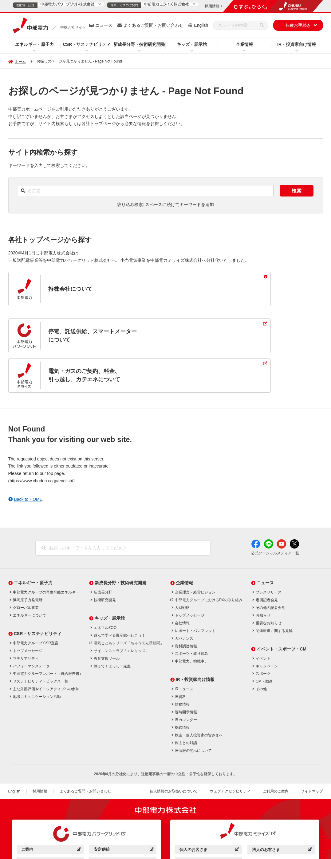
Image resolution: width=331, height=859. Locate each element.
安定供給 (123, 810)
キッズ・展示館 (192, 44)
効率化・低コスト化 (123, 823)
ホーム (20, 61)
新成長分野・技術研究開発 (139, 44)
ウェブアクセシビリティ (230, 751)
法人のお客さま (282, 811)
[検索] (262, 25)
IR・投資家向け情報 (296, 44)
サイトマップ (312, 751)
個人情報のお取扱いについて (174, 751)
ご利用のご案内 (276, 751)
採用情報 (40, 751)
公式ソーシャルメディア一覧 (275, 513)
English (201, 25)
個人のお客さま (209, 811)
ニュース (103, 25)
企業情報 (244, 44)
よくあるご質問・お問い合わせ (153, 25)
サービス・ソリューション (51, 823)
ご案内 (51, 810)
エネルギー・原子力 (34, 44)
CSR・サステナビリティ (87, 44)
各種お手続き (298, 25)
